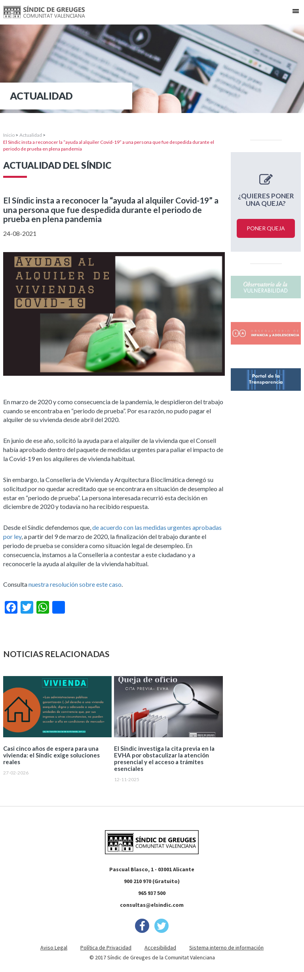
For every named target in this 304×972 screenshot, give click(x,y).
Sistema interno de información (226, 947)
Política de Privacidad (105, 947)
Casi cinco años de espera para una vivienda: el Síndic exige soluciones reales (51, 755)
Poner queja (266, 228)
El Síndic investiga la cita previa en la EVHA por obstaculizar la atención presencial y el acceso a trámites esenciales (164, 758)
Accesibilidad (160, 947)
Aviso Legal (53, 947)
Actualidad (30, 135)
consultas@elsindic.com (152, 904)
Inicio (9, 135)
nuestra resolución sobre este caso (75, 584)
